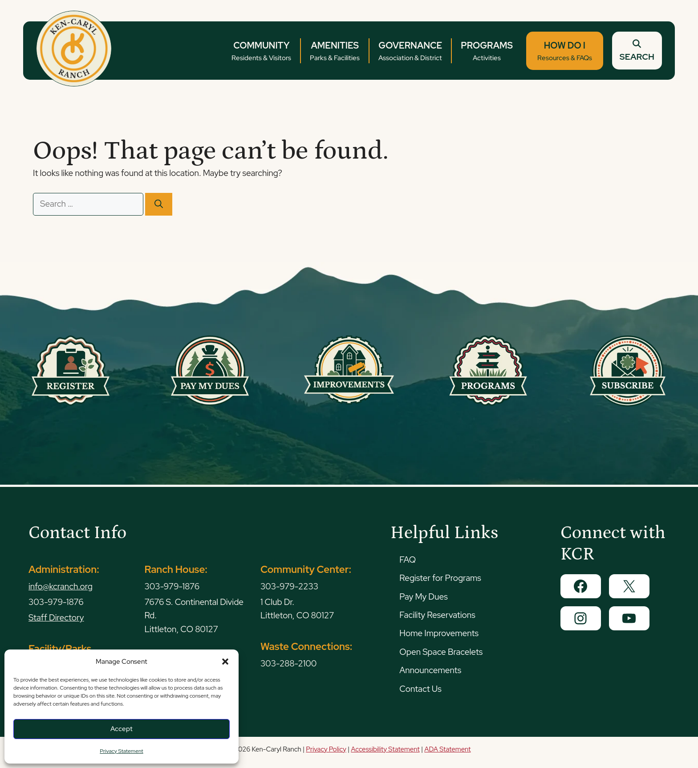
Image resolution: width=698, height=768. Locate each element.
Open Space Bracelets (441, 652)
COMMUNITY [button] (260, 51)
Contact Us (420, 688)
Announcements (430, 670)
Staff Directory (56, 617)
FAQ (407, 559)
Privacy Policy (326, 749)
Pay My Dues (423, 596)
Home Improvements (439, 633)
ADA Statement (447, 749)
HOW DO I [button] (563, 51)
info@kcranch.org (60, 586)
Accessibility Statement (385, 749)
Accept (121, 728)
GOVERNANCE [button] (409, 51)
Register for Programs (440, 578)
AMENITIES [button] (333, 51)
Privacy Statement (121, 751)
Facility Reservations (437, 615)
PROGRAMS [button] (485, 51)
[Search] (158, 204)
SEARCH (635, 50)
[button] (225, 661)
